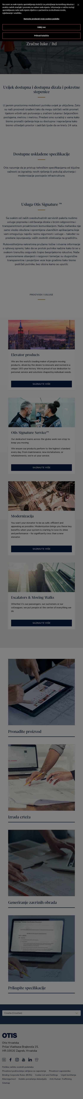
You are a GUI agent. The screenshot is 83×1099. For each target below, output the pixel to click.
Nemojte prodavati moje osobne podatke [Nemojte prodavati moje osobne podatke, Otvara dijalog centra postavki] (41, 16)
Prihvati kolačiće (41, 33)
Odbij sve (41, 25)
